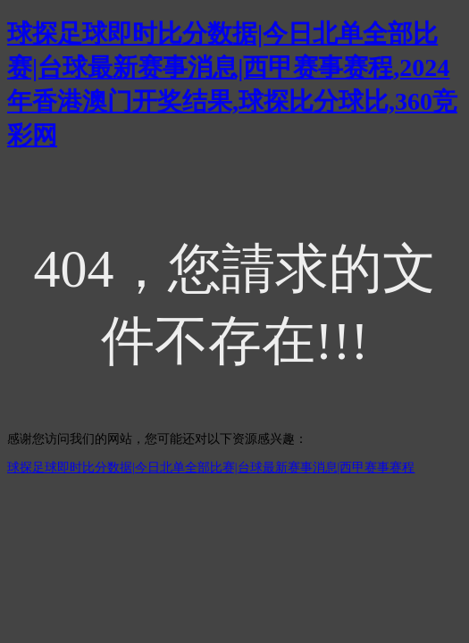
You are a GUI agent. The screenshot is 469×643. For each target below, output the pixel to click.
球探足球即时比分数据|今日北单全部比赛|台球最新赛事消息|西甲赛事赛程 (211, 467)
